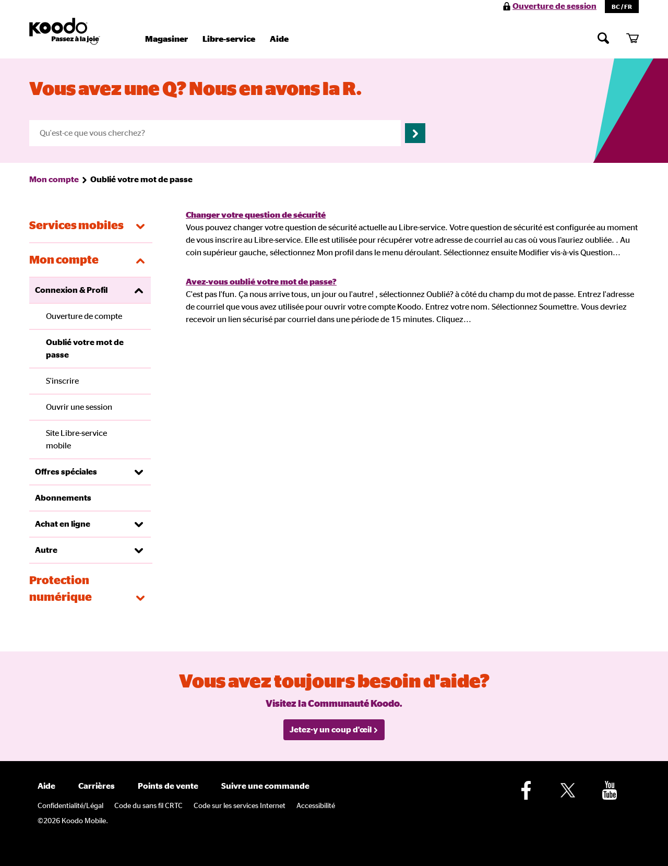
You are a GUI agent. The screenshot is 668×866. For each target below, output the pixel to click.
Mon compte (54, 179)
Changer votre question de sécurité (256, 215)
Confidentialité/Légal (70, 806)
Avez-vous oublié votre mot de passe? (261, 282)
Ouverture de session (554, 6)
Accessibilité (315, 806)
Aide (279, 39)
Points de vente (168, 786)
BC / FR (622, 7)
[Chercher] (603, 37)
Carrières (96, 786)
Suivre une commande (265, 786)
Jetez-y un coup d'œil (334, 730)
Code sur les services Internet (239, 806)
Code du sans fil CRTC (148, 806)
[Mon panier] (632, 37)
